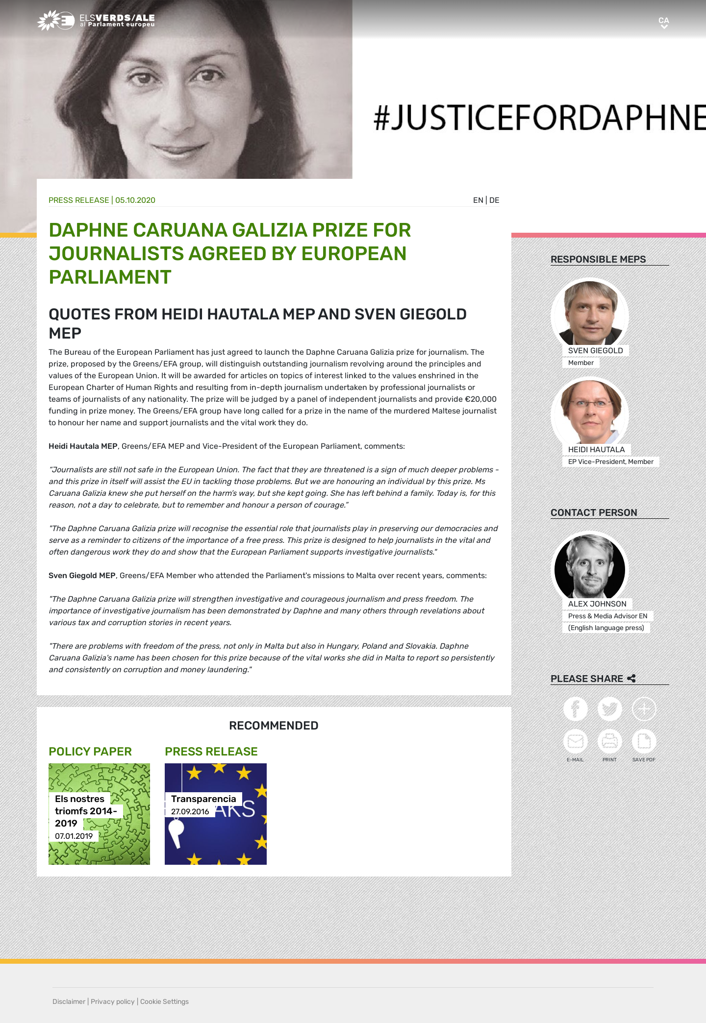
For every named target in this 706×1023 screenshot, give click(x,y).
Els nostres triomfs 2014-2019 (86, 811)
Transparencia (203, 799)
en (478, 200)
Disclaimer (68, 1002)
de (494, 200)
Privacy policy (113, 1002)
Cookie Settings (164, 1002)
